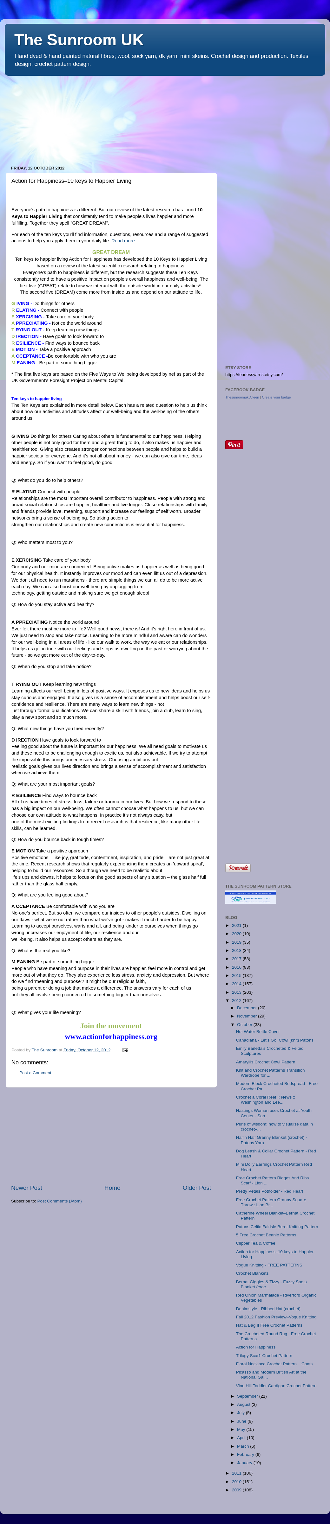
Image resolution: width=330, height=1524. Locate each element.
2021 (237, 925)
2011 (237, 1473)
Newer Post (26, 1187)
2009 (237, 1490)
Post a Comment (35, 1072)
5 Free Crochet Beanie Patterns (266, 1235)
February (246, 1454)
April (242, 1437)
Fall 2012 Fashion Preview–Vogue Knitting (276, 1317)
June (242, 1421)
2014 (237, 983)
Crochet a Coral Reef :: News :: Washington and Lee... (265, 1100)
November (247, 1016)
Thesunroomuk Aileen (242, 397)
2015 (237, 975)
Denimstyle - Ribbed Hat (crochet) (268, 1308)
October (245, 1024)
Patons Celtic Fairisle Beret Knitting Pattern (277, 1226)
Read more (123, 240)
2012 (237, 1000)
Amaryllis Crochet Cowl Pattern (265, 1062)
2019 (237, 942)
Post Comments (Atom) (59, 1201)
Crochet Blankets (252, 1273)
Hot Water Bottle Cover (258, 1031)
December (247, 1007)
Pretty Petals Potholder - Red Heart (269, 1191)
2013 (237, 992)
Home (112, 1187)
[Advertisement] (52, 117)
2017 (237, 958)
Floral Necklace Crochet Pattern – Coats (274, 1363)
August (244, 1404)
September (248, 1396)
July (241, 1412)
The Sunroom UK (79, 40)
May (241, 1429)
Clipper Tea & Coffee (255, 1243)
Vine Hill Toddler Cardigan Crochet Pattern (276, 1385)
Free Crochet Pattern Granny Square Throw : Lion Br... (271, 1202)
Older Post (197, 1187)
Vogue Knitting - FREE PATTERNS (269, 1265)
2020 (237, 933)
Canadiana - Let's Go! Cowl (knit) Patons (275, 1040)
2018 (237, 950)
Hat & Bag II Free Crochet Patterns (269, 1325)
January (245, 1462)
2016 (237, 967)
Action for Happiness (256, 1347)
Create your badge (276, 397)
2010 (237, 1481)
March (243, 1446)
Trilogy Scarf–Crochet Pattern (264, 1355)
